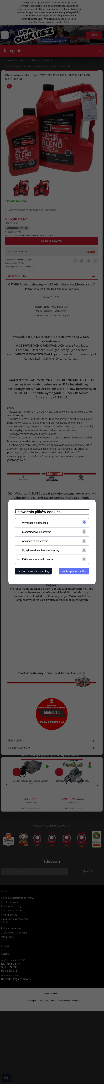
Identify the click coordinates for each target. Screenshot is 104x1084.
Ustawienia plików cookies (38, 512)
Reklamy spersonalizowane (37, 559)
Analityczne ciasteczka (35, 541)
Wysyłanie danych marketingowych (42, 550)
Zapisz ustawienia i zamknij (33, 571)
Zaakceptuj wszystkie (74, 571)
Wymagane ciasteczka (35, 522)
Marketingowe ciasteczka (36, 532)
